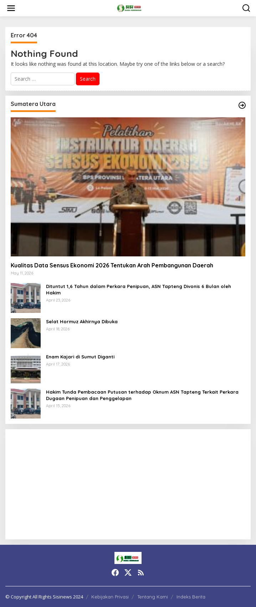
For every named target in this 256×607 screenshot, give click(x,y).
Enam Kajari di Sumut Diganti (80, 357)
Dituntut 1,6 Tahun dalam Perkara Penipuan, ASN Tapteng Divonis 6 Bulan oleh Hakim (138, 289)
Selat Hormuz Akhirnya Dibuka (82, 321)
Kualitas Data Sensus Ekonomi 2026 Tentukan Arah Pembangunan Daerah (112, 265)
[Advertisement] (128, 484)
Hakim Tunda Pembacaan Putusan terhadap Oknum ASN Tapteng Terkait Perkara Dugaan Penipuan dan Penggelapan (142, 395)
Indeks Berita (190, 597)
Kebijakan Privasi (110, 597)
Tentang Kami (152, 597)
